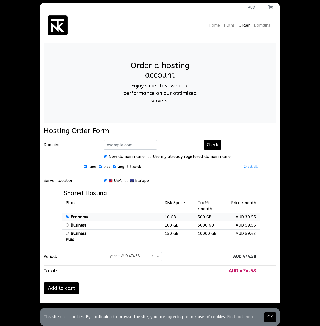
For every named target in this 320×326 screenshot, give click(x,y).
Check (212, 144)
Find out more (240, 316)
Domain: (51, 144)
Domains (262, 25)
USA (113, 180)
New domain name (124, 156)
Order (244, 25)
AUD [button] (252, 7)
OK (270, 317)
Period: (50, 256)
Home (214, 25)
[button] (270, 7)
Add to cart (61, 288)
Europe (137, 180)
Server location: (59, 180)
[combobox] (133, 256)
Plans (229, 25)
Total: (50, 271)
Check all (251, 167)
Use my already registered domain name (189, 156)
